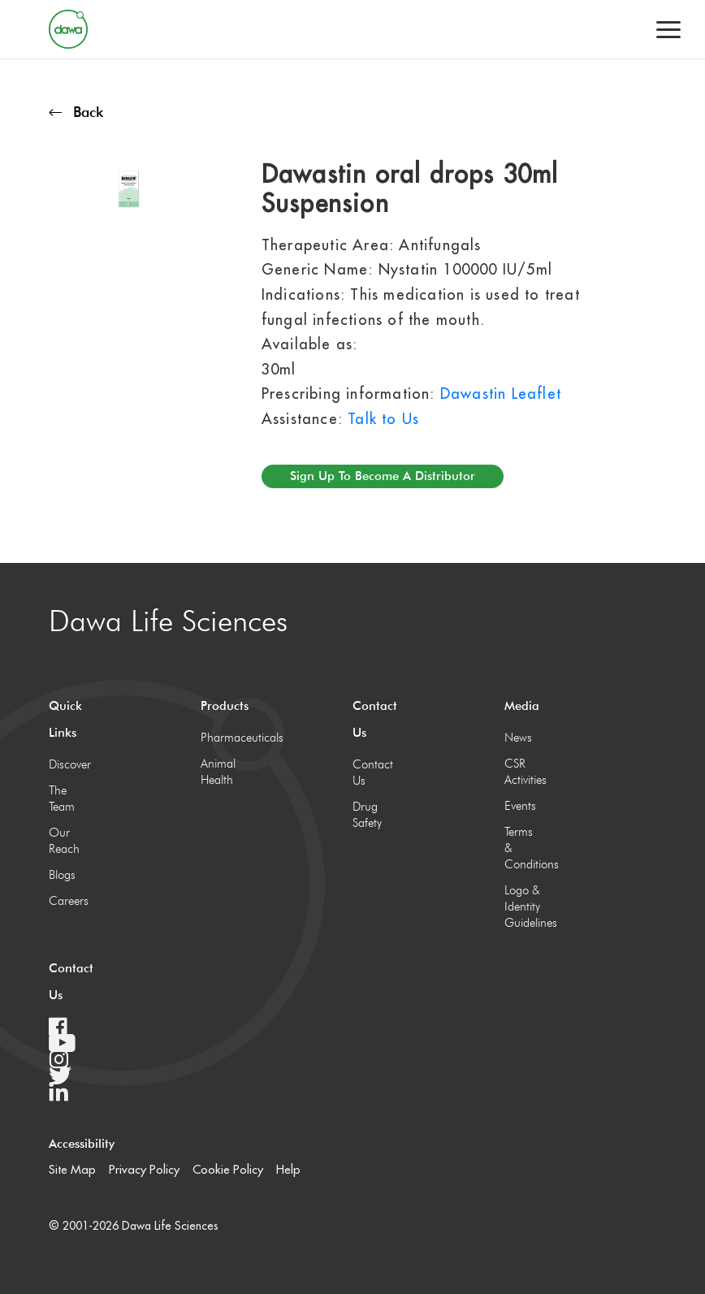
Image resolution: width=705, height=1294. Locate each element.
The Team (62, 798)
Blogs (62, 875)
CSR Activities (523, 771)
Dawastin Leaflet (500, 393)
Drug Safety (367, 814)
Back (76, 111)
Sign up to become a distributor (382, 476)
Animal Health (218, 771)
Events (520, 805)
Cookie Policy (227, 1169)
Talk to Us (383, 418)
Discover (68, 764)
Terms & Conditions (523, 848)
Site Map (72, 1169)
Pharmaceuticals (220, 737)
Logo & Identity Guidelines (523, 906)
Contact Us (371, 772)
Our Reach (64, 840)
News (518, 737)
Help (288, 1169)
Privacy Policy (144, 1169)
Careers (68, 901)
